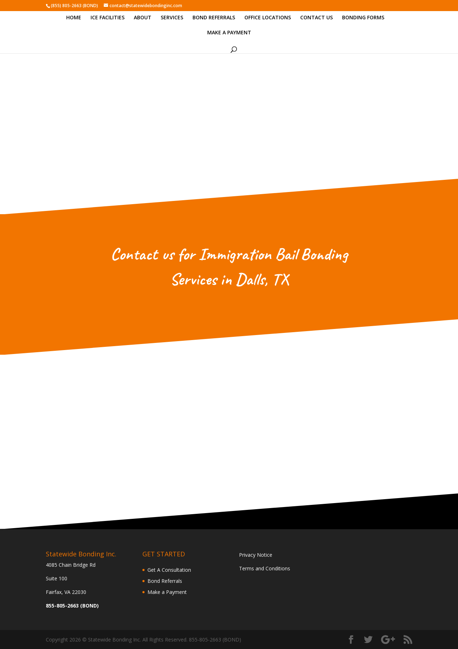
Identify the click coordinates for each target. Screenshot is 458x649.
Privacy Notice (255, 554)
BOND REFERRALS (214, 18)
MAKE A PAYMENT (229, 33)
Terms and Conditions (264, 568)
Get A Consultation (169, 569)
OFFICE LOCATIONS (267, 18)
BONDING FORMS (363, 18)
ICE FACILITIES (108, 18)
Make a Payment (167, 592)
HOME (73, 18)
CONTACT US (316, 18)
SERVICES (172, 18)
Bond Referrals (164, 580)
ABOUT (142, 18)
